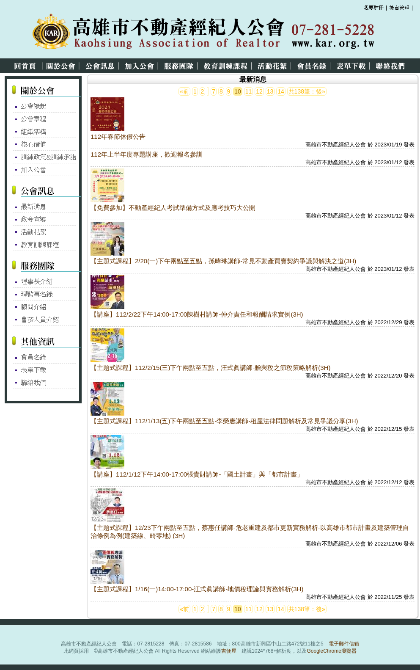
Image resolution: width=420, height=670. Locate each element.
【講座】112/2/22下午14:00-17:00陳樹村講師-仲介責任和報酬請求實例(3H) (197, 314)
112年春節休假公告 (118, 136)
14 (280, 91)
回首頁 (21, 65)
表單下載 (352, 65)
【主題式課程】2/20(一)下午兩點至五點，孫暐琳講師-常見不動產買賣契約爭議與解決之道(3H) (223, 261)
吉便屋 (228, 651)
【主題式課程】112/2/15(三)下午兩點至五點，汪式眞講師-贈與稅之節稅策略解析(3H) (211, 367)
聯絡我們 (391, 65)
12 (259, 91)
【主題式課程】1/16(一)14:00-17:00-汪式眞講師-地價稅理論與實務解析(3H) (197, 589)
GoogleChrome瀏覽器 (331, 651)
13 (270, 91)
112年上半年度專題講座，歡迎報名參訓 (147, 154)
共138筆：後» (306, 91)
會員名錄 (313, 65)
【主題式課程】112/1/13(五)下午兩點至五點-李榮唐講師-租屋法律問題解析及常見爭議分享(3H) (224, 421)
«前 (184, 91)
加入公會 (140, 65)
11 (248, 91)
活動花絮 (273, 65)
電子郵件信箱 (344, 644)
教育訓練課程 (227, 65)
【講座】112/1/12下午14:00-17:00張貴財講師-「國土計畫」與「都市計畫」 (197, 474)
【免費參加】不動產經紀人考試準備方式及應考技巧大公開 (173, 207)
